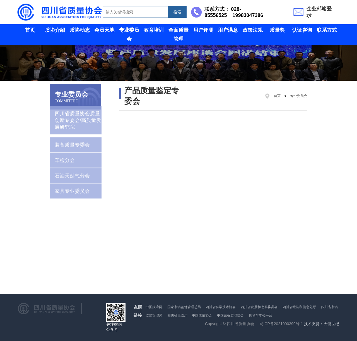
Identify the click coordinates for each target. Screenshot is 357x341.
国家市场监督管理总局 (184, 307)
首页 (30, 30)
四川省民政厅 (177, 315)
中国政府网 (154, 307)
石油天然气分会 (72, 173)
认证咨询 (302, 30)
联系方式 (327, 30)
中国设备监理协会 (230, 315)
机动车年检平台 (260, 315)
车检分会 (65, 158)
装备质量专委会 (72, 143)
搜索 (177, 12)
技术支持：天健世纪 (321, 324)
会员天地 (104, 30)
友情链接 (138, 311)
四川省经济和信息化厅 (299, 307)
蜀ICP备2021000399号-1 (281, 324)
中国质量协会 (202, 315)
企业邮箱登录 (319, 12)
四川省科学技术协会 (221, 307)
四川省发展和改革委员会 (259, 307)
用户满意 (228, 30)
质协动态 (80, 30)
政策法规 (253, 30)
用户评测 (203, 30)
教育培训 (154, 30)
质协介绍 (55, 30)
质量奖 (277, 30)
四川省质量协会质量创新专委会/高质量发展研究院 (78, 116)
